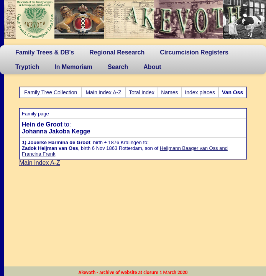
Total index (141, 92)
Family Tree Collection (50, 92)
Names (169, 92)
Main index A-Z (103, 92)
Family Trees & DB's (44, 52)
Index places (200, 92)
